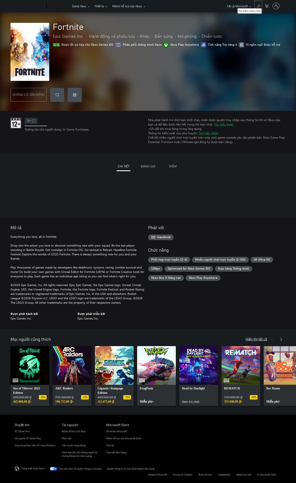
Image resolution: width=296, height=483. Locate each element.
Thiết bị (99, 6)
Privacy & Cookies (182, 474)
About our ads (243, 474)
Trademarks (224, 474)
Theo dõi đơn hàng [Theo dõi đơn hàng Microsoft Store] (116, 452)
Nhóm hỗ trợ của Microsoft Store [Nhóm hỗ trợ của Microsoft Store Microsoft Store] (124, 438)
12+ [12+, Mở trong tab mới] (31, 121)
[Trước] (272, 339)
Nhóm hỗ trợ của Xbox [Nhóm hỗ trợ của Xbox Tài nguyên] (74, 431)
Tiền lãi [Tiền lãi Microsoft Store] (110, 445)
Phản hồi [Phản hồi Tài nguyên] (66, 438)
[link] (30, 376)
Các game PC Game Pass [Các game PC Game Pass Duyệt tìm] (28, 438)
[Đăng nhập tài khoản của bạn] (276, 6)
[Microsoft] (30, 6)
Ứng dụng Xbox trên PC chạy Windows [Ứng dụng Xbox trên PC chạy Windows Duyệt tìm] (35, 445)
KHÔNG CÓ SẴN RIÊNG (29, 95)
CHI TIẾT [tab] (123, 166)
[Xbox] (59, 6)
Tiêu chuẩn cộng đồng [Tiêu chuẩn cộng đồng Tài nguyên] (73, 445)
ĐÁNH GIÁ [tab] (148, 166)
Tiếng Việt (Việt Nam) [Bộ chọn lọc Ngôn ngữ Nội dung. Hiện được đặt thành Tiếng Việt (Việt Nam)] (32, 468)
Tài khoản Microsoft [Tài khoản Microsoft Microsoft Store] (116, 431)
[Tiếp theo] (281, 339)
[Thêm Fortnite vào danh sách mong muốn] (57, 95)
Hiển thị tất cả (256, 339)
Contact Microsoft (157, 474)
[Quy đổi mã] (75, 95)
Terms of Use (205, 474)
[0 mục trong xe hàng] (267, 5)
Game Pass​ (79, 6)
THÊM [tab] (173, 166)
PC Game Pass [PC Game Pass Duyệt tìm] (22, 431)
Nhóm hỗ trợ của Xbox (127, 6)
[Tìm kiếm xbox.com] (258, 6)
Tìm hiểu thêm (224, 124)
